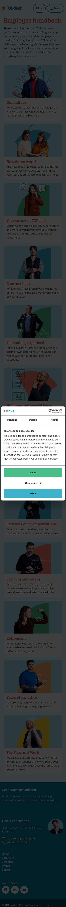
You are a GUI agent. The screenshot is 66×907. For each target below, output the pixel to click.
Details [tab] (33, 419)
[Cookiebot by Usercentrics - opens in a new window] (48, 411)
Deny (33, 493)
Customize (33, 483)
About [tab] (54, 419)
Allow (33, 472)
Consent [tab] (12, 419)
